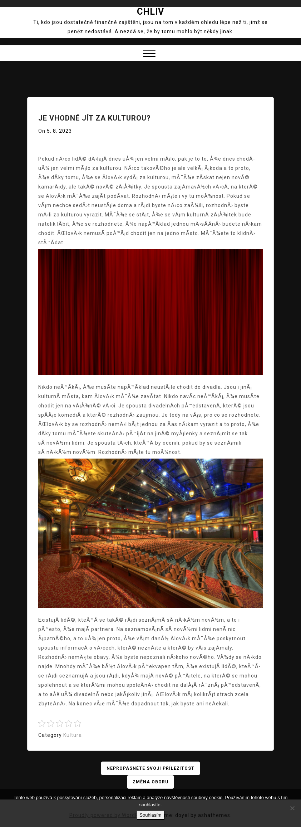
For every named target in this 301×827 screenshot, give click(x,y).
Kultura (72, 735)
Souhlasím (150, 815)
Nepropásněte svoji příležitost (150, 768)
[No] (292, 808)
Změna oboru (150, 781)
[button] (149, 54)
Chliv (150, 11)
